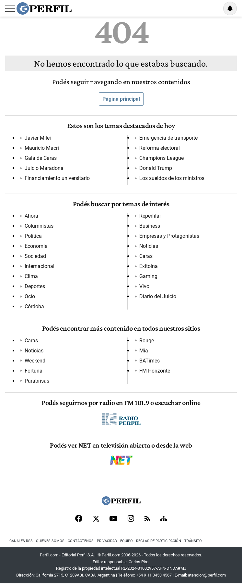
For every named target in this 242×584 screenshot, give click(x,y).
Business (149, 226)
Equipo (126, 541)
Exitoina (148, 266)
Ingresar (213, 8)
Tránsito (193, 541)
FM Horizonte (154, 371)
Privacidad (107, 541)
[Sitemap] (163, 519)
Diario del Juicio (157, 296)
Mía (143, 351)
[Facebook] (78, 519)
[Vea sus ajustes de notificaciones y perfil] (230, 8)
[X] (96, 519)
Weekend (35, 361)
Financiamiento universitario (57, 178)
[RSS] (147, 519)
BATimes (149, 361)
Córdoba (34, 306)
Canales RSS (21, 541)
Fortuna (33, 371)
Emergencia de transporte (168, 138)
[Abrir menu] (10, 8)
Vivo (144, 286)
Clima (31, 276)
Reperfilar (150, 216)
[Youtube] (113, 519)
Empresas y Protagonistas (169, 236)
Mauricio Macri (42, 148)
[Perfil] (121, 503)
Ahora (31, 216)
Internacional (39, 266)
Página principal (121, 99)
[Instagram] (131, 519)
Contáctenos (81, 541)
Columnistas (39, 226)
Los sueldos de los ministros (171, 178)
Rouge (146, 340)
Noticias (148, 246)
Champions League (161, 158)
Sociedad (35, 256)
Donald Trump (155, 168)
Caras (146, 256)
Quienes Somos (50, 541)
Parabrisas (37, 381)
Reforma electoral (159, 148)
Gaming (148, 276)
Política (33, 236)
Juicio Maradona (44, 168)
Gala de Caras (41, 158)
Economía (36, 246)
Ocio (30, 296)
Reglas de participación (158, 541)
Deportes (35, 286)
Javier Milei (38, 138)
